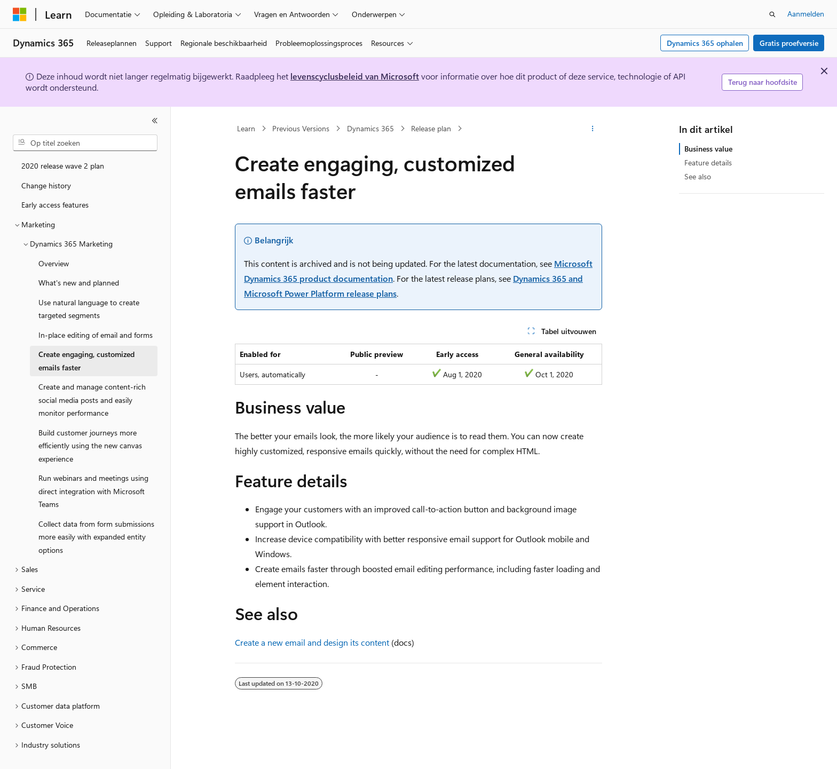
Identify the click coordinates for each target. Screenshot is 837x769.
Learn (246, 128)
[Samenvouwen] (155, 120)
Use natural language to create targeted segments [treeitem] (88, 309)
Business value (708, 149)
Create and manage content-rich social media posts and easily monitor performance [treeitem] (92, 400)
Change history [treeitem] (46, 185)
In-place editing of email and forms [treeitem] (95, 335)
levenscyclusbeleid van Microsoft (354, 76)
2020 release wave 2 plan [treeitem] (62, 166)
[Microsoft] (20, 14)
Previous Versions (300, 128)
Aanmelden (805, 14)
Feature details (708, 162)
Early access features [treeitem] (55, 205)
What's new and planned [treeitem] (78, 283)
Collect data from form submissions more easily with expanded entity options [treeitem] (96, 537)
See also (697, 176)
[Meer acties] (592, 128)
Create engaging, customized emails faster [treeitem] (86, 360)
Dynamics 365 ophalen (705, 43)
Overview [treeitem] (53, 263)
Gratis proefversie (789, 43)
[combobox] (85, 143)
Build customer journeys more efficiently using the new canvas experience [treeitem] (90, 445)
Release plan (431, 128)
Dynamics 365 (370, 128)
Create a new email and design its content (312, 642)
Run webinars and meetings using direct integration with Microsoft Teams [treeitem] (93, 491)
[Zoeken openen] (772, 14)
